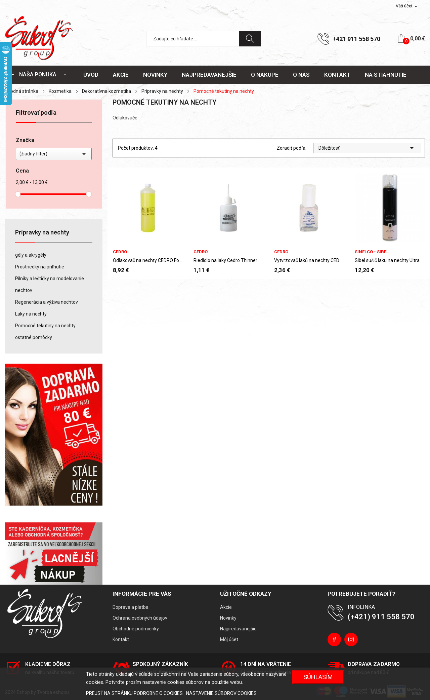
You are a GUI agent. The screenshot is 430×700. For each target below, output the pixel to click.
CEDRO (120, 252)
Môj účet (229, 639)
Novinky (228, 618)
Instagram (351, 639)
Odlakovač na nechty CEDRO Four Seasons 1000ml (148, 260)
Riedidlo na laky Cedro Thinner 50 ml (228, 260)
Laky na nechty (31, 314)
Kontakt (121, 639)
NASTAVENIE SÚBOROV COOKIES (221, 693)
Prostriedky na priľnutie (39, 266)
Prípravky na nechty (42, 232)
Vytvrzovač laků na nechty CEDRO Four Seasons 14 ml (309, 260)
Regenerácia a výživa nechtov (46, 302)
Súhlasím (318, 676)
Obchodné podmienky (136, 628)
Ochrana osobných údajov (140, 618)
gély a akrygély (30, 255)
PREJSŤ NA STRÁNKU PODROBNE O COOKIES (135, 693)
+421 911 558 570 (356, 38)
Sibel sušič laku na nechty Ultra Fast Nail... (390, 260)
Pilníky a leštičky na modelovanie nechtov (49, 284)
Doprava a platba (130, 607)
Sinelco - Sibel (372, 252)
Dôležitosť (367, 148)
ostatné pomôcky (33, 337)
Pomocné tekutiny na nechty (45, 325)
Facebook (334, 639)
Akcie (226, 607)
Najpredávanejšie (238, 628)
